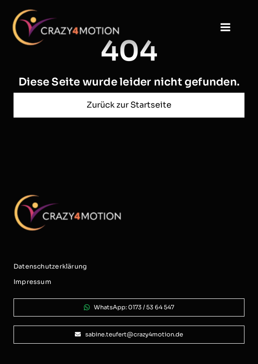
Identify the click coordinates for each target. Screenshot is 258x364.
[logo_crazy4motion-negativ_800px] (66, 12)
